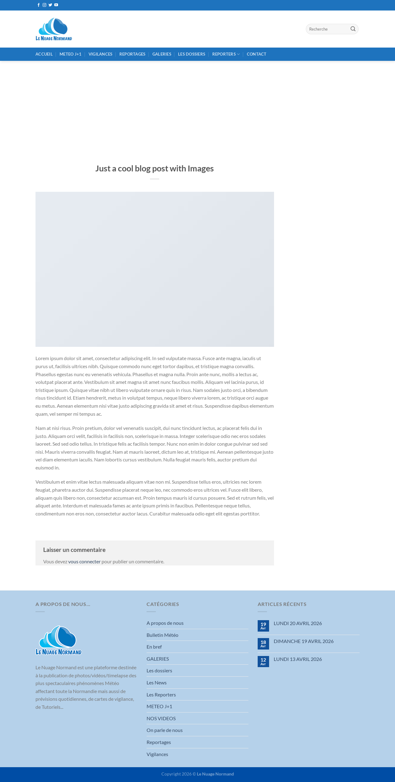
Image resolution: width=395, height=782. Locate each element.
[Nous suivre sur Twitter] (50, 5)
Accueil (44, 54)
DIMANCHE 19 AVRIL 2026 (304, 641)
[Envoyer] (353, 29)
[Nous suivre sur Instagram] (44, 5)
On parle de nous (165, 730)
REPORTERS (226, 54)
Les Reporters (161, 694)
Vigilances (101, 54)
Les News (157, 682)
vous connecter (84, 561)
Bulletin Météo (162, 635)
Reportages (132, 54)
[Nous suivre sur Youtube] (56, 5)
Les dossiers (191, 54)
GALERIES (161, 54)
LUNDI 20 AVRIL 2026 (298, 623)
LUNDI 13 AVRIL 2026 (298, 659)
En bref (154, 647)
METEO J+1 (70, 54)
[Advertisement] (197, 107)
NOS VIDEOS (161, 718)
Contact (257, 54)
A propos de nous (165, 623)
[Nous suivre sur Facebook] (38, 5)
